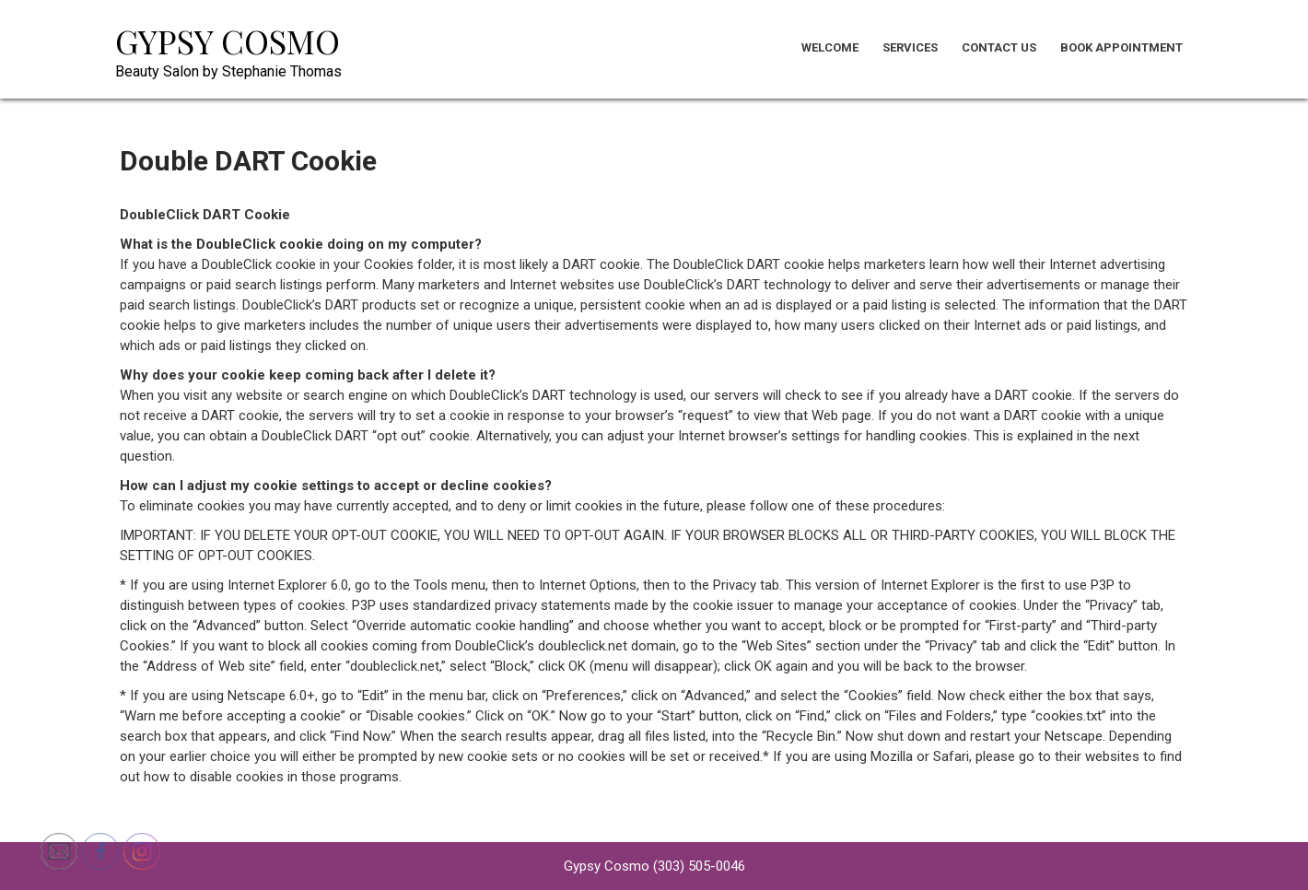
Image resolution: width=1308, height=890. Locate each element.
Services (910, 47)
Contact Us (999, 47)
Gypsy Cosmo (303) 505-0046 (654, 866)
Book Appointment (1121, 47)
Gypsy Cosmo (227, 40)
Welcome (829, 47)
